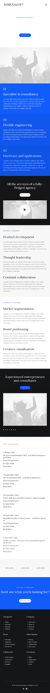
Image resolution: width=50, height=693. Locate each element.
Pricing (31, 640)
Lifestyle (8, 624)
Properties (8, 659)
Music (7, 622)
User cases (32, 646)
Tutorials (8, 640)
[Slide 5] (11, 429)
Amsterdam (32, 659)
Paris (30, 664)
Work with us (9, 657)
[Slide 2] (6, 429)
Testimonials (33, 644)
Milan (30, 657)
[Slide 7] (15, 429)
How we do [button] (25, 387)
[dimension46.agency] (16, 4)
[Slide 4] (9, 429)
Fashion (7, 629)
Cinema (7, 627)
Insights (7, 664)
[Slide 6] (13, 429)
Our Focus (32, 622)
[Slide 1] (4, 429)
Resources (8, 646)
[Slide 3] (7, 429)
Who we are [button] (25, 195)
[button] (46, 4)
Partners (31, 627)
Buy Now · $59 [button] (25, 35)
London (31, 662)
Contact (31, 629)
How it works (33, 642)
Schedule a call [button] (25, 603)
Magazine (8, 642)
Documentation (10, 644)
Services (8, 662)
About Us (31, 624)
